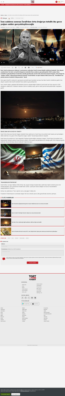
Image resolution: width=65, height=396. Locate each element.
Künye (23, 286)
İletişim (23, 287)
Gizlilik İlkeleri (39, 285)
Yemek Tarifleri (46, 321)
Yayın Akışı (45, 318)
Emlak (2, 318)
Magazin (23, 313)
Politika (23, 321)
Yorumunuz (11, 249)
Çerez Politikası (24, 290)
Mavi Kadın (24, 315)
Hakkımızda (24, 284)
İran (42, 80)
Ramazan (45, 309)
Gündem (2, 319)
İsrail (8, 80)
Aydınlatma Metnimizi (24, 391)
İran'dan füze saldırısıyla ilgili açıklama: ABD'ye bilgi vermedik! (26, 222)
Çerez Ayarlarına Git (15, 394)
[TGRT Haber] (32, 2)
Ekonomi (2, 316)
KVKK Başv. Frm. (39, 292)
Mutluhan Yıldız (19, 18)
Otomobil (24, 319)
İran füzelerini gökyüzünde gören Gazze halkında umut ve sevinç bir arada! (30, 203)
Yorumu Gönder (32, 262)
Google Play (25, 304)
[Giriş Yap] (56, 2)
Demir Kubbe (27, 86)
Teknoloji (45, 316)
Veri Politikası (39, 289)
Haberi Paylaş (5, 67)
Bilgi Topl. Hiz (39, 288)
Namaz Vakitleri (25, 318)
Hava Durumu (3, 321)
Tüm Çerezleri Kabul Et (5, 394)
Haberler (2, 15)
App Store (35, 304)
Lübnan (13, 80)
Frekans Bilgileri (25, 289)
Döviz (2, 312)
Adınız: (3, 243)
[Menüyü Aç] (3, 1)
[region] (32, 392)
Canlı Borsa (3, 309)
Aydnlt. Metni (39, 291)
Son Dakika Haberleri (47, 313)
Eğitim (2, 315)
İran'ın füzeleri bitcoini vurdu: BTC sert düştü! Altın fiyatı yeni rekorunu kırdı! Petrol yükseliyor (34, 231)
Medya (23, 316)
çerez (21, 389)
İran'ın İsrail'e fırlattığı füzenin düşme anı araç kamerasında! (26, 213)
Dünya (6, 15)
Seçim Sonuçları (47, 312)
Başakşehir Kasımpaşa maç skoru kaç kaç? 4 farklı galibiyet (17, 4)
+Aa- (33, 67)
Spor (45, 315)
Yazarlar (45, 319)
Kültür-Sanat (24, 309)
